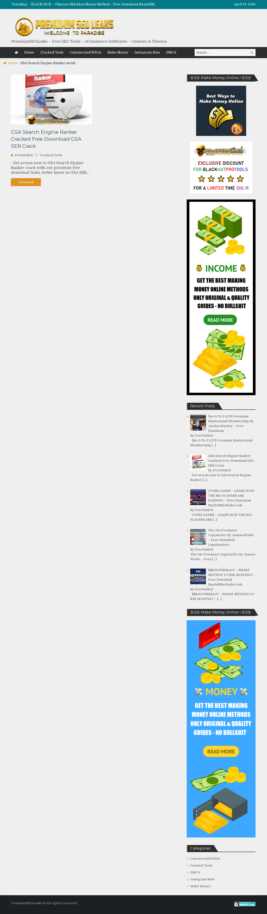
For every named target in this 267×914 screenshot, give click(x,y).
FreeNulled (24, 155)
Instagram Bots (147, 52)
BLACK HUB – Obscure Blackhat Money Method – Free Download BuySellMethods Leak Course (109, 4)
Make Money (117, 52)
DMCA (171, 52)
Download (25, 182)
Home (29, 52)
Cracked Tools (51, 52)
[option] (94, 4)
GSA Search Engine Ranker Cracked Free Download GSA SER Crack (46, 139)
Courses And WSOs (85, 52)
